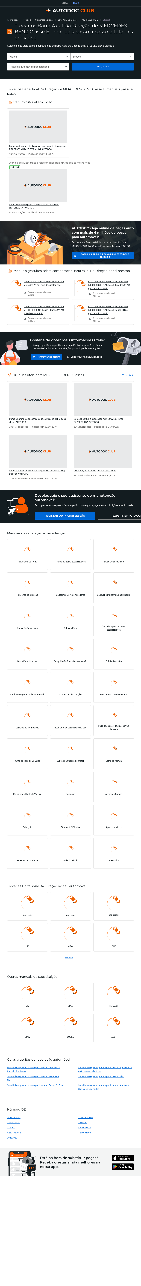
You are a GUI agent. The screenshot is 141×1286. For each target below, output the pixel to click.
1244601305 (84, 1132)
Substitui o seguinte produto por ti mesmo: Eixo (101, 1076)
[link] (38, 132)
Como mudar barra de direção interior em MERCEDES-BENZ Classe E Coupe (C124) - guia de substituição (108, 310)
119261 (11, 1127)
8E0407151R (84, 1127)
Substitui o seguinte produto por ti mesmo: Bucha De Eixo (35, 1085)
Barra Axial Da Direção (68, 20)
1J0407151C (13, 1122)
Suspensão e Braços (44, 20)
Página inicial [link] (13, 20)
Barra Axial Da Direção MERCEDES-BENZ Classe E (105, 255)
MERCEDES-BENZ (90, 20)
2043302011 (13, 1137)
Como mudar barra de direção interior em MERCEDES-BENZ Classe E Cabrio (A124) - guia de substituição (44, 310)
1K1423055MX (85, 1117)
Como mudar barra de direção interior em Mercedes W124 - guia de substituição (44, 283)
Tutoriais (27, 20)
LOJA (65, 3)
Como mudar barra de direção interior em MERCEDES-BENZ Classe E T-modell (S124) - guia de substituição (109, 285)
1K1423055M (14, 1117)
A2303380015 (14, 1132)
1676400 (82, 1122)
